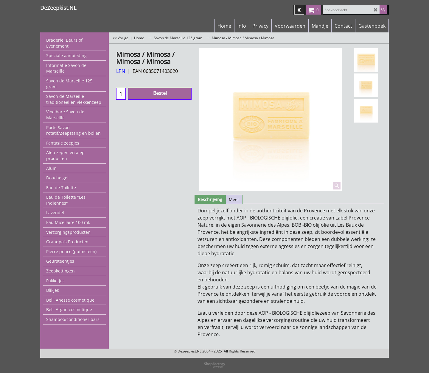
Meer (234, 199)
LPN (120, 71)
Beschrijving (210, 199)
